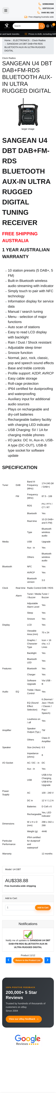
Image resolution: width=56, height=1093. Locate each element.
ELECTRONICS (21, 40)
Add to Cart (42, 907)
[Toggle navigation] (5, 10)
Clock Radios (39, 40)
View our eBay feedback (24, 1019)
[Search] (26, 26)
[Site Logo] (6, 26)
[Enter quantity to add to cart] (20, 907)
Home (7, 40)
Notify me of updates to (28, 941)
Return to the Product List (28, 960)
